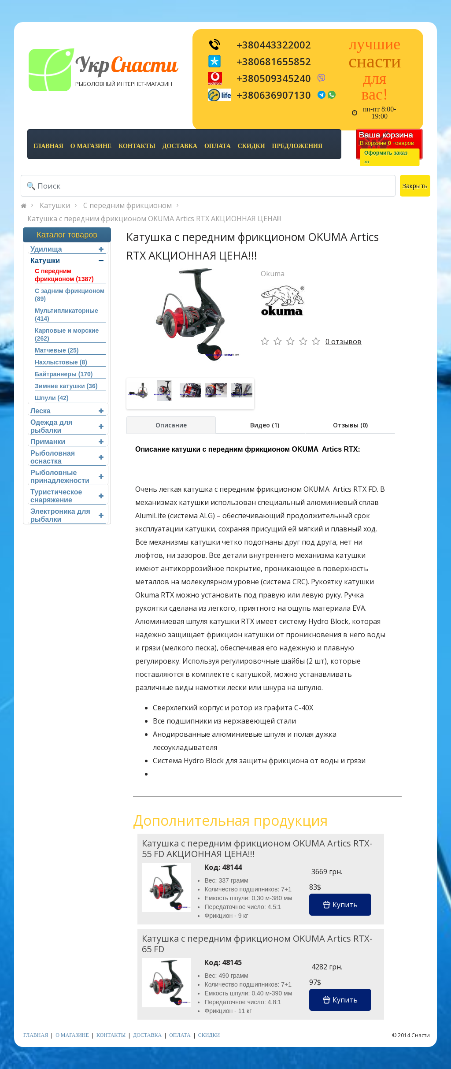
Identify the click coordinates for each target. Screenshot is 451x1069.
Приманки (67, 441)
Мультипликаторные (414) (66, 314)
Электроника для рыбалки (67, 515)
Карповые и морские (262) (67, 334)
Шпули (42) (51, 397)
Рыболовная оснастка (67, 457)
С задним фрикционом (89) (69, 294)
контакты (136, 146)
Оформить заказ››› (385, 157)
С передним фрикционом (127, 205)
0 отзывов (343, 341)
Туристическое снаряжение (67, 496)
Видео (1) (264, 425)
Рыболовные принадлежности (67, 476)
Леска (67, 411)
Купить (340, 904)
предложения (297, 146)
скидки (251, 146)
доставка (180, 146)
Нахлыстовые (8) (61, 362)
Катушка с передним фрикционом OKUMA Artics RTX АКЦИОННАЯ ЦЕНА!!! (154, 218)
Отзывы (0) (350, 425)
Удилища (67, 249)
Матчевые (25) (57, 350)
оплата (217, 146)
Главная (48, 146)
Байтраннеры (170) (63, 374)
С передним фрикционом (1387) (64, 274)
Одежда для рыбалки (67, 426)
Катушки (55, 205)
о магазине (90, 146)
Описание (171, 425)
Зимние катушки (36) (66, 386)
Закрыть (415, 186)
